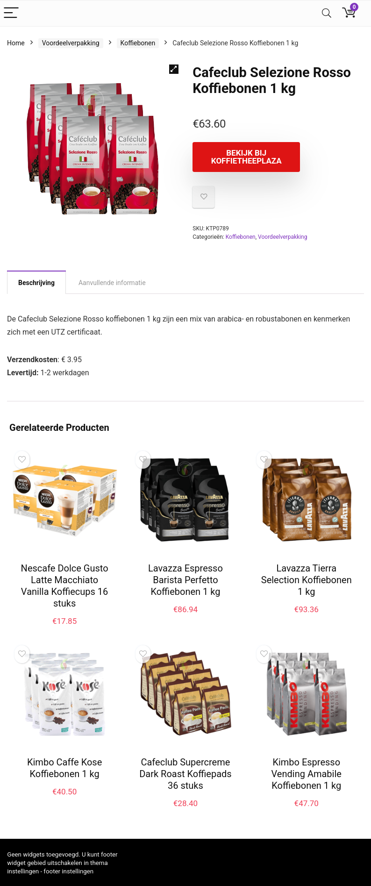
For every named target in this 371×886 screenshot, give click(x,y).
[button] (173, 69)
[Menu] (11, 13)
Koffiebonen (138, 43)
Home (16, 43)
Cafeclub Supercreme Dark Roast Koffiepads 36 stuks (185, 774)
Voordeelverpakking (71, 43)
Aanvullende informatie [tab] (112, 282)
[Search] (326, 13)
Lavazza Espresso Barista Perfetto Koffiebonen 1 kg (185, 580)
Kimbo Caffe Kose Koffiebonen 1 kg (64, 768)
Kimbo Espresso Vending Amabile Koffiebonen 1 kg (306, 774)
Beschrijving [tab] (36, 282)
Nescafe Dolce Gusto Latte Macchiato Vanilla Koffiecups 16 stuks (64, 586)
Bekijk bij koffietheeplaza (246, 156)
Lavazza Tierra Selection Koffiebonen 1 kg (306, 580)
